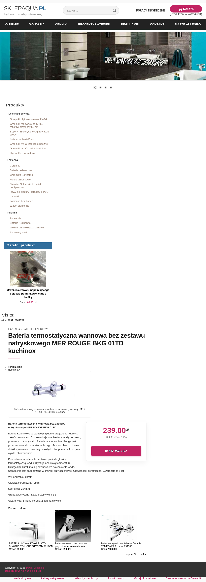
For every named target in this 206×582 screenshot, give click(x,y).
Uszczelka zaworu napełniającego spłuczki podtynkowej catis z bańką (28, 293)
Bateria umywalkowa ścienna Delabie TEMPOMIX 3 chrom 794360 (121, 545)
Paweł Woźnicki (35, 567)
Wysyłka (36, 24)
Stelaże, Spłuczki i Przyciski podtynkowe (26, 186)
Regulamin (130, 24)
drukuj (143, 554)
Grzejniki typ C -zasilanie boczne (29, 143)
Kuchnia (12, 212)
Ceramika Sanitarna (21, 174)
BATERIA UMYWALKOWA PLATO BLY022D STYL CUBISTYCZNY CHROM (31, 545)
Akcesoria (15, 218)
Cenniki (61, 24)
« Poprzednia (15, 366)
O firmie (12, 24)
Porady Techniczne (150, 10)
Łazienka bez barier (21, 201)
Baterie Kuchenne (20, 222)
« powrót (131, 554)
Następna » (14, 369)
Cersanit (15, 165)
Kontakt (157, 24)
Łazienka (12, 159)
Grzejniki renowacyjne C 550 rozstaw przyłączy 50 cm (26, 125)
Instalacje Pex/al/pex (22, 139)
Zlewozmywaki (18, 232)
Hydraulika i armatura (22, 153)
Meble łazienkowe (20, 179)
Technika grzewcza (18, 113)
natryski (14, 196)
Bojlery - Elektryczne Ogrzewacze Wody (29, 133)
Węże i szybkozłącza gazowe (27, 227)
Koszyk (188, 8)
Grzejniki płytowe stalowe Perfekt (29, 119)
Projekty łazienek (94, 24)
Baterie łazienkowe (21, 170)
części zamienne (19, 205)
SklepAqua (25, 8)
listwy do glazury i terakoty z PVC (29, 191)
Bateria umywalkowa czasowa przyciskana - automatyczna (71, 545)
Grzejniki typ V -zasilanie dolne (28, 148)
